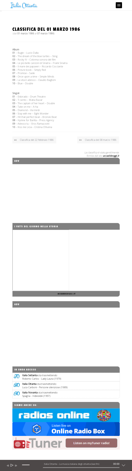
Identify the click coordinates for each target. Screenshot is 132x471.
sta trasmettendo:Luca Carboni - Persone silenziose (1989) (45, 385)
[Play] (12, 465)
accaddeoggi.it (67, 294)
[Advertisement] (66, 191)
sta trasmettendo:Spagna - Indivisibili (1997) (40, 394)
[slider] (81, 467)
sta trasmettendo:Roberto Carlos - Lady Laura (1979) (41, 377)
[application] (63, 466)
